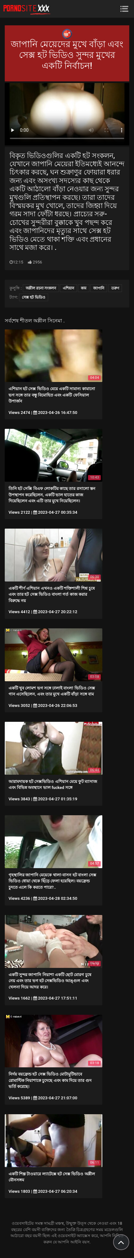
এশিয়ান (68, 288)
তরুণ (115, 288)
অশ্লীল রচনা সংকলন (41, 288)
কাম (83, 288)
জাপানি (98, 288)
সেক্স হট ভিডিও (33, 297)
